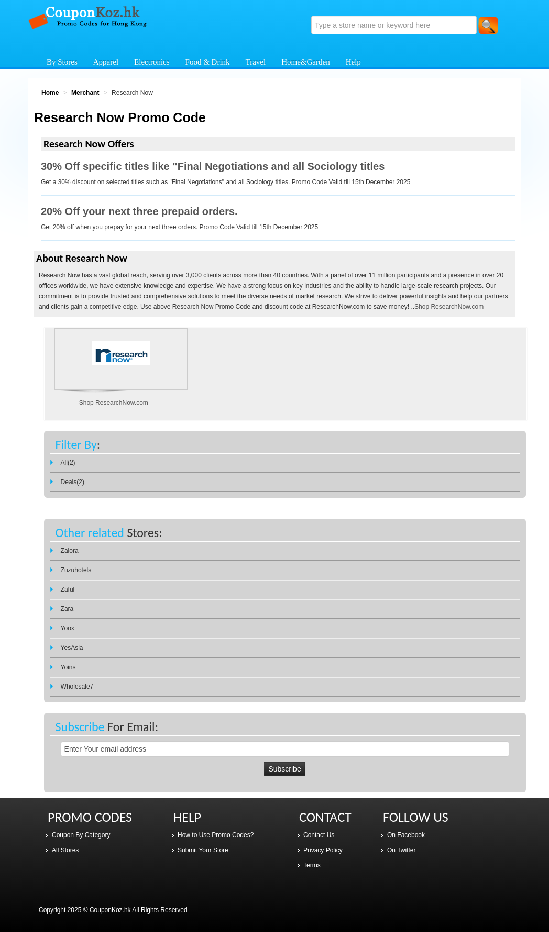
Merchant (85, 93)
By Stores (62, 62)
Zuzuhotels (76, 570)
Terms (312, 865)
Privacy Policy (323, 850)
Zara (67, 609)
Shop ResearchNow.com (449, 306)
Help (353, 62)
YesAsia (72, 647)
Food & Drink (207, 62)
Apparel (105, 62)
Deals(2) (72, 482)
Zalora (70, 550)
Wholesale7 (77, 686)
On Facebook (406, 835)
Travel (256, 62)
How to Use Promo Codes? (216, 835)
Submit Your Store (203, 850)
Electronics (151, 62)
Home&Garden (305, 62)
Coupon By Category (81, 835)
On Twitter (401, 850)
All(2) (68, 462)
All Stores (65, 850)
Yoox (67, 628)
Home (50, 93)
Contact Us (318, 835)
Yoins (68, 667)
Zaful (68, 589)
